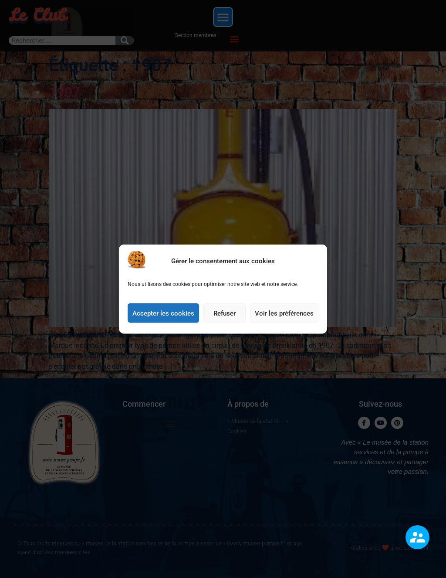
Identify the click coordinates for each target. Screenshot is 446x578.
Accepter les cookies (163, 314)
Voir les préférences (284, 314)
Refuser (224, 314)
